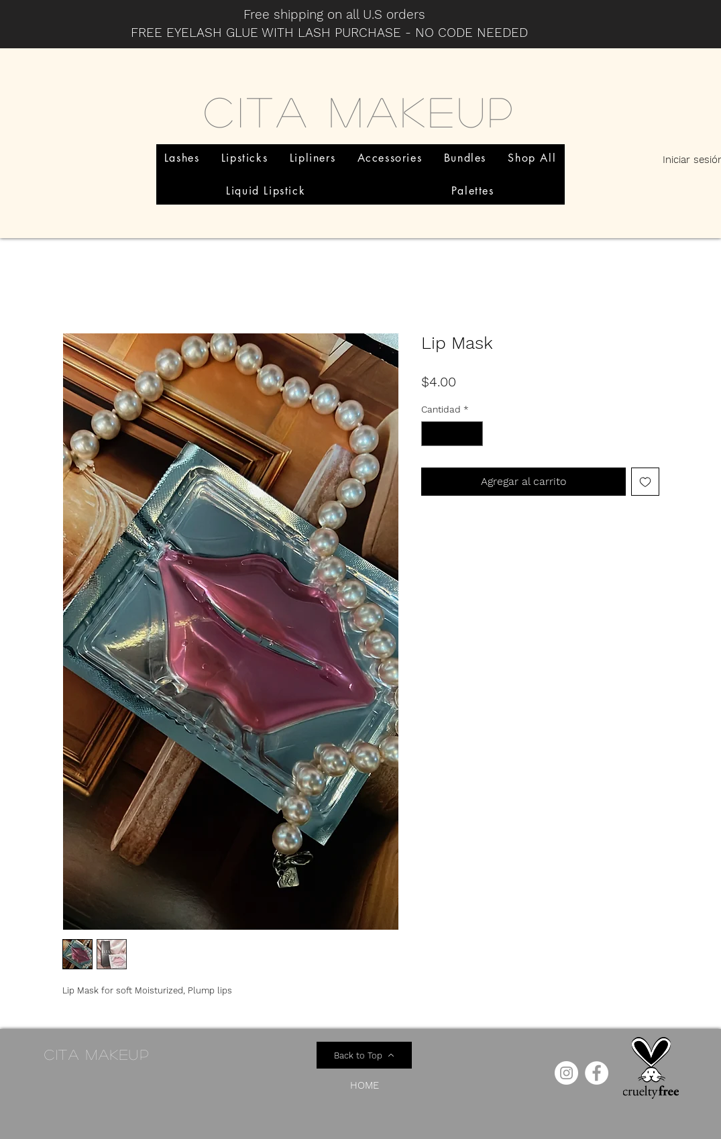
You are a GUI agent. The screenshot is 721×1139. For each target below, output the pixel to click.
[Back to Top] (364, 1055)
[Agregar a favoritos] (645, 482)
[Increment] (472, 433)
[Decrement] (431, 433)
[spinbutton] (452, 433)
